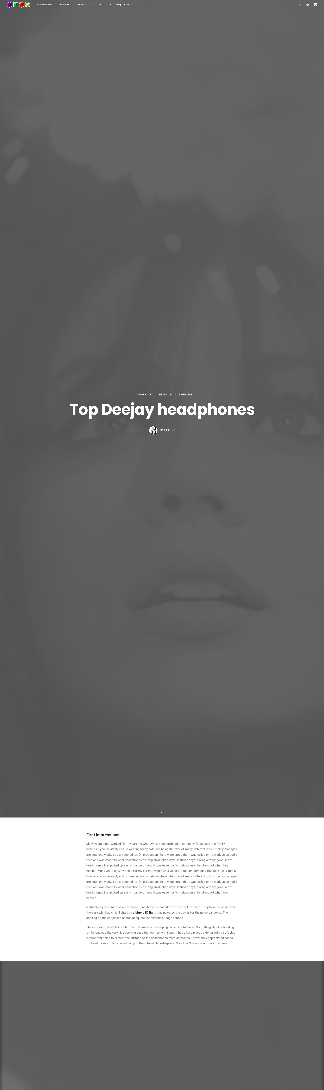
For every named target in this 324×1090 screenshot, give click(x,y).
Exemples (64, 4)
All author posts (136, 721)
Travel (167, 41)
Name (91, 956)
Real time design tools (156, 822)
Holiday (93, 677)
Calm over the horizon (75, 822)
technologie (43, 4)
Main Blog (162, 1020)
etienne (169, 77)
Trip (119, 677)
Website (197, 956)
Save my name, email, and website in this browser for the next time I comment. (139, 977)
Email (144, 956)
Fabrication (84, 4)
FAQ (101, 4)
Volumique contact (123, 4)
